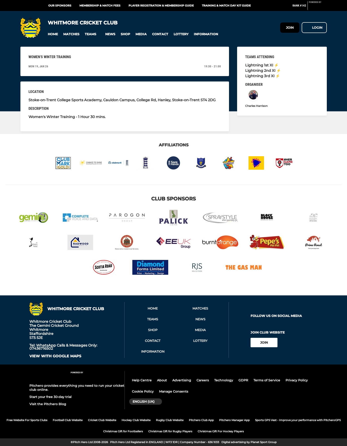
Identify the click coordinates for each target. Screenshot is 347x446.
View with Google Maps (55, 356)
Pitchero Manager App (234, 420)
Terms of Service (266, 380)
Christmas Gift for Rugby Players (170, 431)
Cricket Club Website (102, 420)
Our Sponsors (59, 5)
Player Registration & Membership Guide (161, 5)
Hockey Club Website (136, 420)
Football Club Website (68, 420)
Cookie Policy (143, 391)
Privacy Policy (297, 380)
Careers (202, 380)
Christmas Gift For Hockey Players (221, 431)
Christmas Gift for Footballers (123, 431)
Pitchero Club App (201, 420)
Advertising (181, 380)
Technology (223, 380)
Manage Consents (173, 391)
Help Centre (142, 380)
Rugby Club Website (169, 420)
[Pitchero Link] (318, 7)
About (162, 380)
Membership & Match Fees (99, 5)
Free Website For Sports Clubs (27, 420)
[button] (53, 34)
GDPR (243, 380)
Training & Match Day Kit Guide (226, 5)
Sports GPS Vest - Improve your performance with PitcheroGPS (298, 420)
